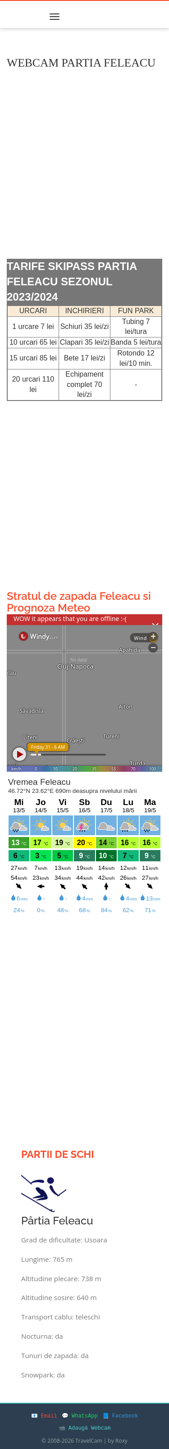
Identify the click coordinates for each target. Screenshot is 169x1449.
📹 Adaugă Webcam (85, 1428)
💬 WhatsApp (80, 1416)
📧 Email (44, 1416)
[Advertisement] (84, 164)
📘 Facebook (120, 1416)
